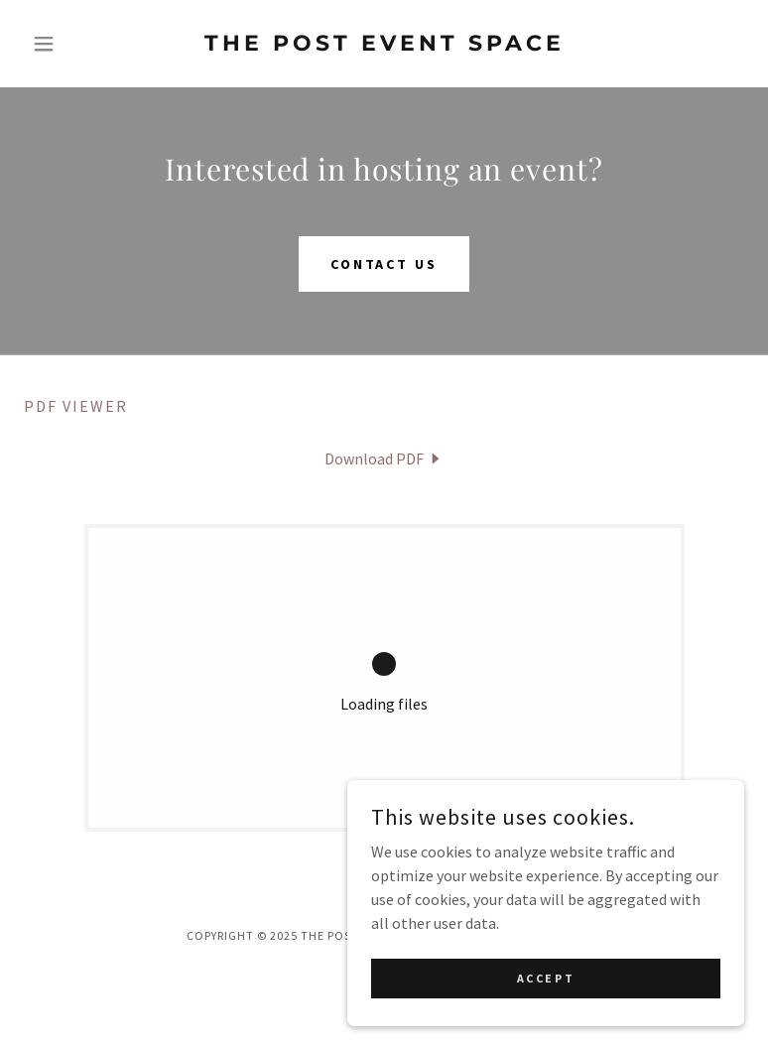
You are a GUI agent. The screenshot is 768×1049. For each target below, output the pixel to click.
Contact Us (384, 264)
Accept (546, 978)
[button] (78, 44)
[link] (384, 45)
